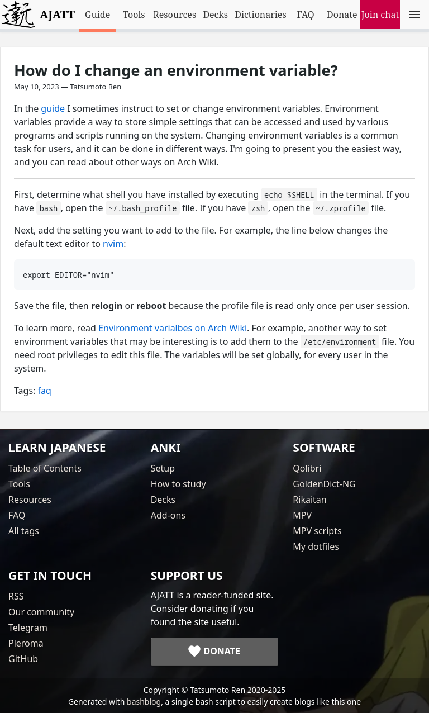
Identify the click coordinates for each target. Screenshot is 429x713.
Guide (97, 14)
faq (44, 390)
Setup (163, 468)
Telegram (27, 627)
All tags (23, 531)
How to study (178, 484)
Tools (134, 14)
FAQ (305, 14)
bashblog (144, 701)
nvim (113, 243)
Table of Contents (45, 468)
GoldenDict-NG (324, 484)
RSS (16, 596)
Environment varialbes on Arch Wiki (172, 328)
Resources (174, 14)
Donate (342, 14)
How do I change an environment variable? (176, 70)
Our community (41, 612)
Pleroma (26, 643)
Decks (215, 14)
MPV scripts (317, 531)
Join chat (380, 14)
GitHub (23, 659)
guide (53, 108)
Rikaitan (309, 499)
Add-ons (168, 515)
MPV (302, 515)
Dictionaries (260, 14)
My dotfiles (316, 546)
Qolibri (307, 468)
